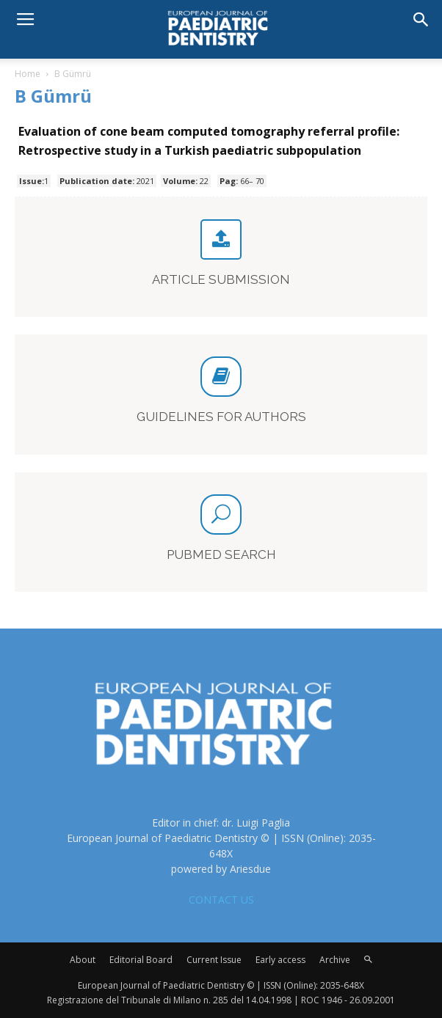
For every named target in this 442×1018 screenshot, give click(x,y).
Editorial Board (141, 959)
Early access (280, 959)
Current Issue (214, 959)
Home (27, 73)
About (82, 959)
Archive (334, 959)
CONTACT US (221, 900)
